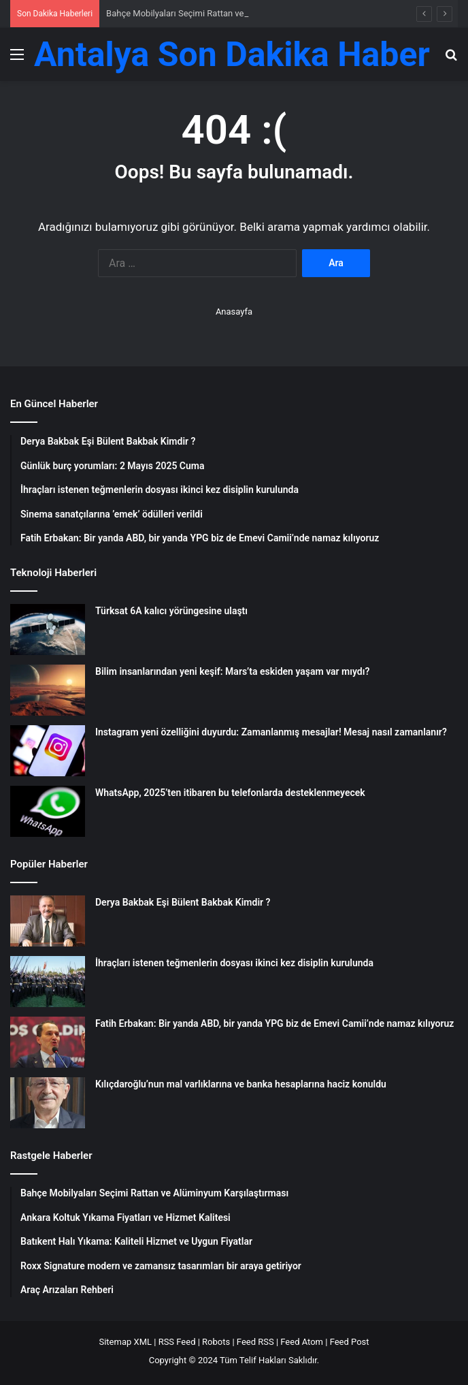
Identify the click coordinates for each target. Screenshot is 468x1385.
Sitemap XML (125, 1342)
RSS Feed (177, 1342)
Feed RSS (255, 1342)
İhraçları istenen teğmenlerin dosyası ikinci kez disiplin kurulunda (234, 962)
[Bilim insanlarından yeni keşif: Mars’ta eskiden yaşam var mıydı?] (47, 690)
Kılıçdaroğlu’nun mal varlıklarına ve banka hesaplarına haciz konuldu (240, 1084)
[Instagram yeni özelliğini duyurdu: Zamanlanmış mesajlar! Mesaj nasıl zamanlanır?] (47, 750)
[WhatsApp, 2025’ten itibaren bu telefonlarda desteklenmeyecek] (47, 811)
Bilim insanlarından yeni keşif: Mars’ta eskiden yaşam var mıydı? (232, 671)
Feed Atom (301, 1342)
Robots (216, 1342)
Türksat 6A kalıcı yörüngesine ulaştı (171, 610)
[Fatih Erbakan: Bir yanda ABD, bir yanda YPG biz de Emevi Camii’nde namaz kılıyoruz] (47, 1042)
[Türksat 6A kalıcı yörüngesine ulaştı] (47, 629)
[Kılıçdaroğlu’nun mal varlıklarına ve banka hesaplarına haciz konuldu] (47, 1102)
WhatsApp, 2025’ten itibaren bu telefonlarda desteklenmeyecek (230, 792)
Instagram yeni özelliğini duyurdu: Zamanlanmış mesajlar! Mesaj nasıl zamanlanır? (271, 732)
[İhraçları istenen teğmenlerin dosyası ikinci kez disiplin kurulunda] (47, 981)
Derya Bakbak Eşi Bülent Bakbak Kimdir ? (182, 902)
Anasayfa (234, 311)
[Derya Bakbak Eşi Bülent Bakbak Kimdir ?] (47, 920)
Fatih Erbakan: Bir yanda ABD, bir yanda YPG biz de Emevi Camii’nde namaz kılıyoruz (274, 1023)
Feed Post (349, 1342)
